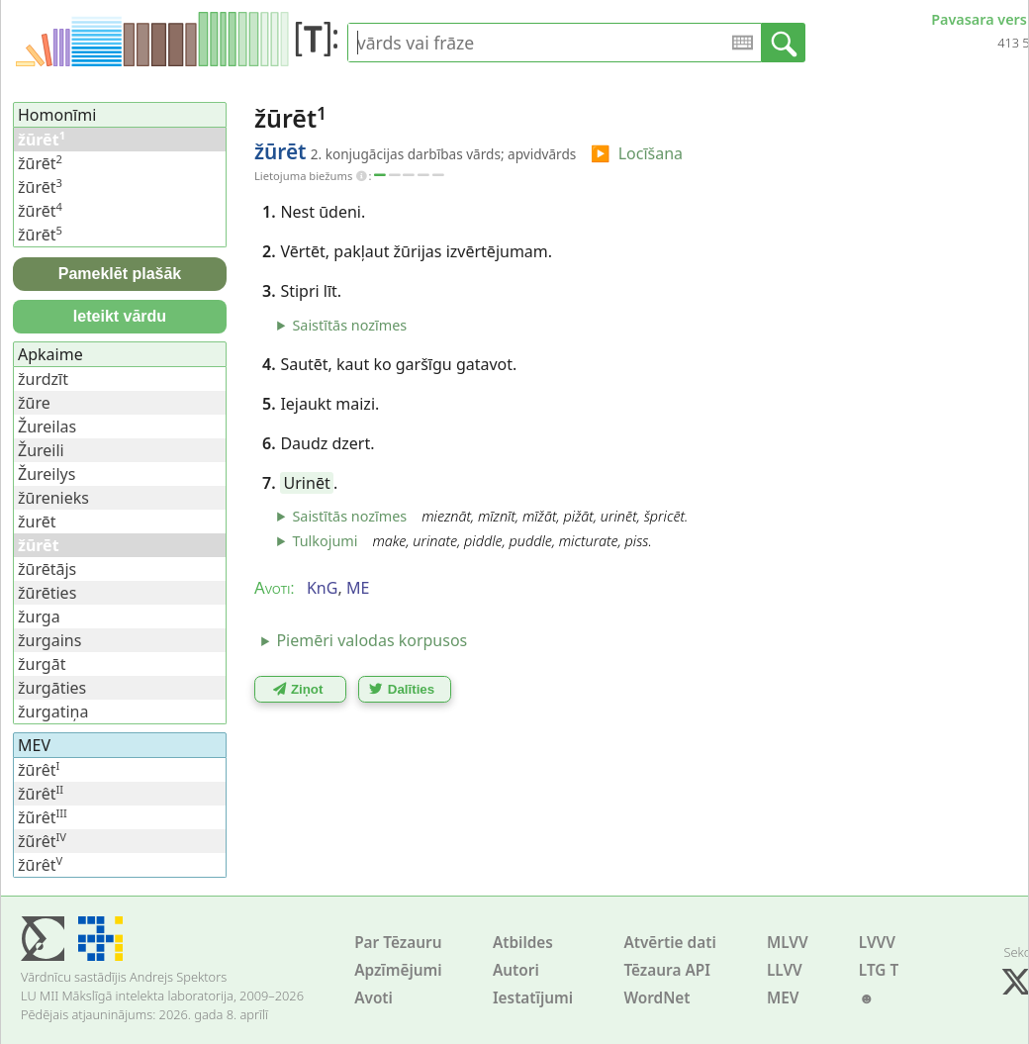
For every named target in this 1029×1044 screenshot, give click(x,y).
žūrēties (47, 593)
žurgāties (52, 688)
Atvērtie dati (669, 942)
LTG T (878, 970)
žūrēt (40, 163)
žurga (39, 616)
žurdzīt (43, 379)
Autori (516, 970)
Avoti (373, 998)
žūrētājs (47, 569)
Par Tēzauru (397, 942)
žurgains (49, 640)
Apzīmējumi (398, 970)
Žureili (41, 450)
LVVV (877, 942)
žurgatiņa (53, 711)
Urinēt (307, 483)
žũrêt (42, 817)
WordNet (656, 998)
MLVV (787, 942)
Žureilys (46, 474)
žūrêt (38, 770)
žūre (34, 403)
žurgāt (41, 664)
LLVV (784, 970)
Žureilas (47, 426)
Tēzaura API (666, 970)
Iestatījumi (533, 998)
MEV (783, 998)
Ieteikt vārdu (119, 316)
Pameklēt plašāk (120, 273)
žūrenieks (53, 498)
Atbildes (523, 942)
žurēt (37, 521)
